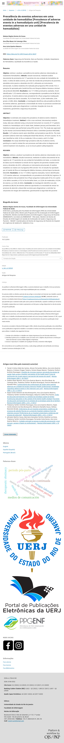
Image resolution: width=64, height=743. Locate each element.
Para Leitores (7, 662)
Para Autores (7, 665)
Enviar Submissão (10, 434)
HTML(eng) (19, 230)
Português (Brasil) (9, 453)
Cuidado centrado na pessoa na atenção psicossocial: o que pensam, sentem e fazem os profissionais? (33, 422)
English (5, 446)
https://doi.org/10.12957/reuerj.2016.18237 (21, 54)
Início (4, 10)
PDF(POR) (8, 230)
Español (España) (9, 449)
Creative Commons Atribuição (32, 296)
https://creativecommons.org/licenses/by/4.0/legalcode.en (41, 299)
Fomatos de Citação (9, 258)
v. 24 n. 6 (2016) (21, 10)
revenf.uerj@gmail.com (16, 721)
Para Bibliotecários (8, 668)
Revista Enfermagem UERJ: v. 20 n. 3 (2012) (21, 403)
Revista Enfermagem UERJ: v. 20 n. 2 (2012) (37, 415)
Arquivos (11, 10)
